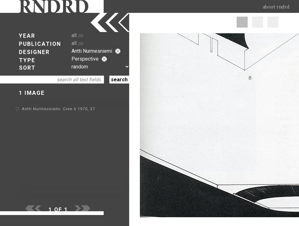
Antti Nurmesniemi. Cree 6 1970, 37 (58, 108)
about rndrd (276, 7)
